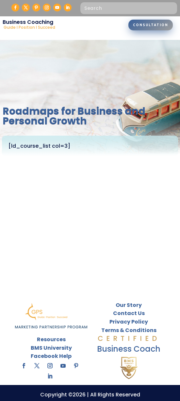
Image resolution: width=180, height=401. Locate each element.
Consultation (150, 25)
